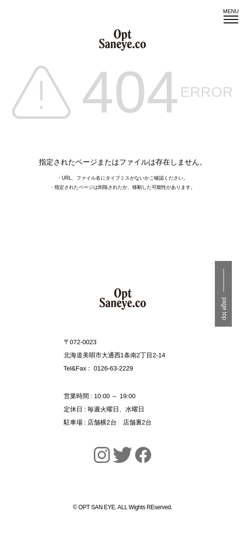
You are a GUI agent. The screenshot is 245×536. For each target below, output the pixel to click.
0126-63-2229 (113, 368)
